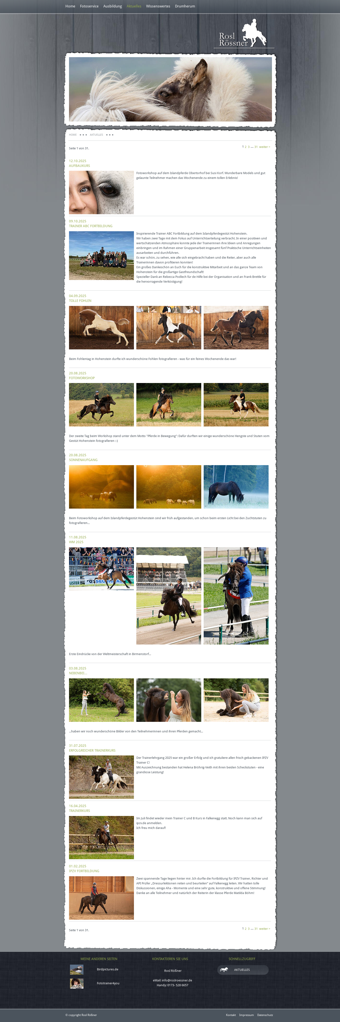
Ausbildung (112, 6)
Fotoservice (89, 6)
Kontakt (231, 1015)
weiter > (264, 147)
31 (256, 147)
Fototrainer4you (108, 983)
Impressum (246, 1015)
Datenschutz (265, 1015)
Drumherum (185, 6)
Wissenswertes (158, 6)
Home (70, 6)
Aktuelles (134, 6)
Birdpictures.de (107, 969)
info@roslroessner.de (177, 980)
